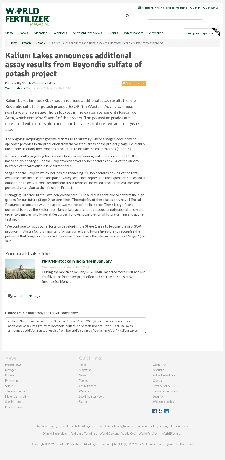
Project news (13, 364)
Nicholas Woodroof (34, 83)
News (82, 375)
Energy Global (59, 426)
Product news (14, 407)
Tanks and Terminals (83, 433)
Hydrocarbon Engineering (152, 426)
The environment (16, 391)
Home (9, 33)
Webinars (60, 33)
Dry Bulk (41, 426)
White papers (133, 33)
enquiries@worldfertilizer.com (173, 444)
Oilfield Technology (55, 433)
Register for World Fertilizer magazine (162, 7)
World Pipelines (172, 433)
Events (113, 33)
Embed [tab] (15, 296)
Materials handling (17, 396)
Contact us (211, 7)
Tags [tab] (34, 296)
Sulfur (9, 386)
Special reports (14, 401)
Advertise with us (164, 375)
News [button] (24, 33)
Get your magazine (203, 32)
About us (158, 370)
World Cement (109, 433)
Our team (159, 380)
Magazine (40, 33)
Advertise (156, 33)
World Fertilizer (15, 88)
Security (158, 396)
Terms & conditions (165, 391)
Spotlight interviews (87, 33)
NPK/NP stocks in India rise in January (77, 261)
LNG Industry (179, 426)
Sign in (195, 7)
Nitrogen (10, 370)
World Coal (128, 433)
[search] (175, 16)
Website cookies (163, 401)
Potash (9, 375)
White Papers (87, 386)
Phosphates (12, 380)
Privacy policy (161, 386)
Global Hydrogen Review (86, 426)
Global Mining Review (119, 426)
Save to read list (134, 83)
